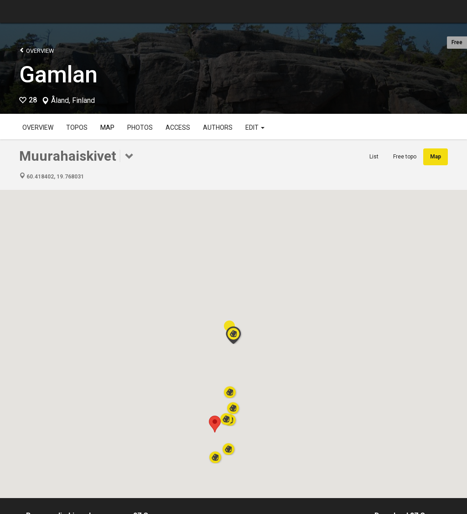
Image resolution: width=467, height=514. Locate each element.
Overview (36, 50)
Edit (255, 127)
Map (107, 127)
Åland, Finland (73, 100)
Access (178, 127)
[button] (215, 424)
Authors (218, 127)
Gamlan (58, 74)
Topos (77, 127)
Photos (140, 127)
